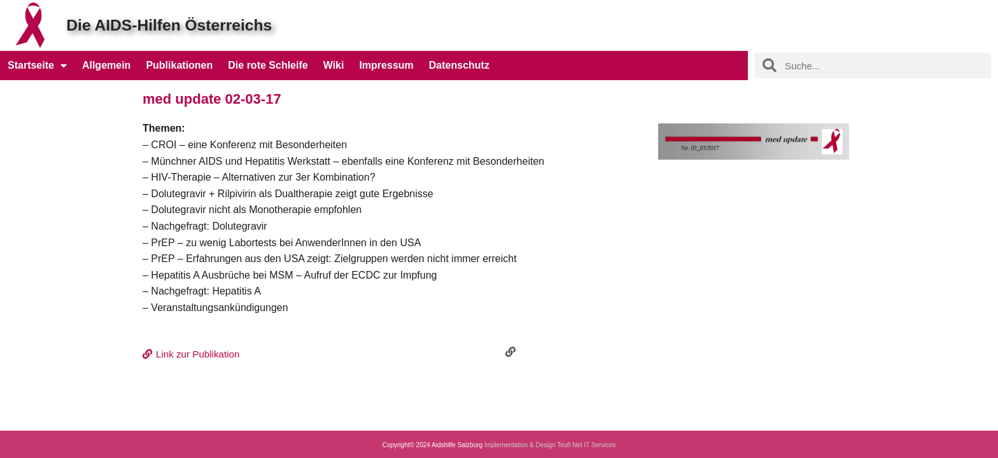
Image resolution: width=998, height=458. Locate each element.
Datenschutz (459, 65)
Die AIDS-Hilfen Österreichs (166, 25)
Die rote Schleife (267, 65)
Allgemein (106, 65)
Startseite (37, 65)
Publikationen (179, 65)
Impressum (386, 65)
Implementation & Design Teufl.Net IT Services (549, 444)
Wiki (333, 65)
